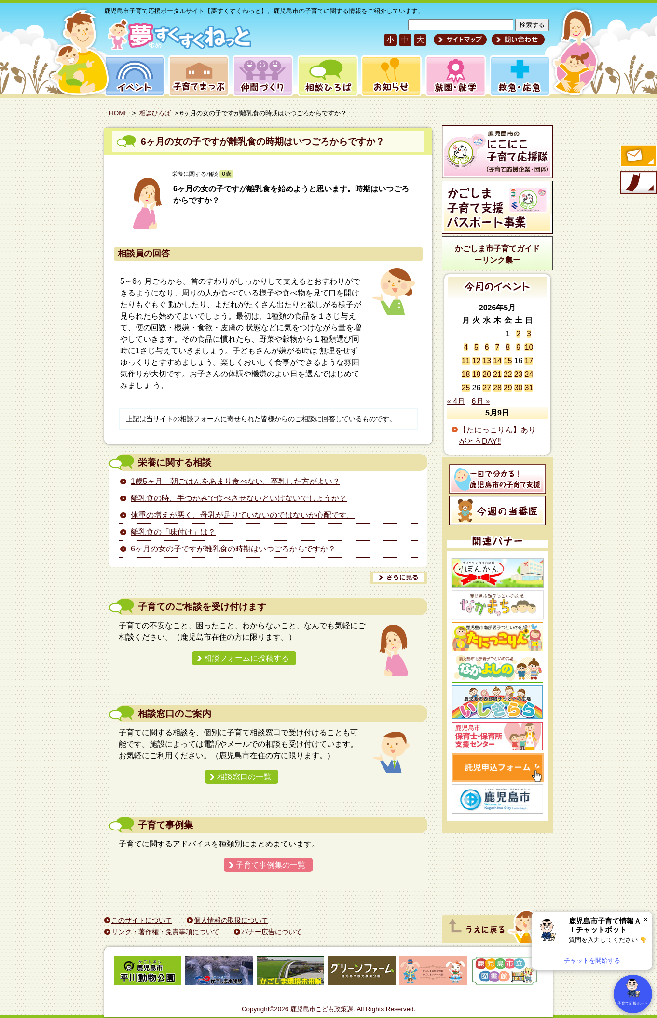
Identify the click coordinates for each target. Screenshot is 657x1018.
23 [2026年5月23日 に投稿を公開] (518, 374)
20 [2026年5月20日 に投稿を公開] (486, 374)
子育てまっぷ (197, 76)
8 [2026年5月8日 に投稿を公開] (508, 347)
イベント (133, 76)
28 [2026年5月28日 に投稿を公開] (497, 388)
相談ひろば (327, 76)
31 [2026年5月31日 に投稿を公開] (528, 388)
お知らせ (389, 76)
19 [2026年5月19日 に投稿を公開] (476, 374)
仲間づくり (263, 76)
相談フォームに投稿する (246, 658)
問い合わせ (517, 39)
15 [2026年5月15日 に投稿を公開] (508, 361)
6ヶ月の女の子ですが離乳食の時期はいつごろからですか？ (262, 141)
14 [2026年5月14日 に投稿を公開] (497, 361)
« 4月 (456, 401)
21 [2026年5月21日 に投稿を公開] (497, 374)
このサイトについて (141, 920)
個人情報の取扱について (231, 920)
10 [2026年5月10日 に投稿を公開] (528, 347)
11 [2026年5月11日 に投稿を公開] (466, 361)
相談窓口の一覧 (244, 777)
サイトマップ (460, 39)
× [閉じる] (645, 919)
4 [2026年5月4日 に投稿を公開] (466, 347)
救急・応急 (519, 76)
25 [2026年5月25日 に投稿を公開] (466, 388)
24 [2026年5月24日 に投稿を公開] (528, 374)
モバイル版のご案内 (637, 183)
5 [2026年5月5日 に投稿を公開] (476, 347)
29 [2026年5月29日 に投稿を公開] (508, 388)
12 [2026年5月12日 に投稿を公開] (476, 361)
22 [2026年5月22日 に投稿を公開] (508, 374)
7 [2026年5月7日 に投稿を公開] (497, 347)
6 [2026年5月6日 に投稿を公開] (487, 347)
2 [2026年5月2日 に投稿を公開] (518, 334)
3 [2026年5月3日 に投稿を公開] (529, 334)
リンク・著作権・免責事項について (165, 932)
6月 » (481, 401)
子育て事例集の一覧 (270, 865)
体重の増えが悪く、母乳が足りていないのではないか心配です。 (243, 515)
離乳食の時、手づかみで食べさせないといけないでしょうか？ (239, 498)
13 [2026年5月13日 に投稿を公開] (486, 361)
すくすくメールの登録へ (637, 157)
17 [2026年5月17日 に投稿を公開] (528, 361)
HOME (118, 113)
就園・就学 (452, 76)
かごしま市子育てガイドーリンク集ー (497, 254)
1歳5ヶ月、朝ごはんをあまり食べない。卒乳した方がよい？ (235, 481)
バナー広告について (271, 932)
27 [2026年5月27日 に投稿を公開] (486, 388)
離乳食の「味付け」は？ (173, 532)
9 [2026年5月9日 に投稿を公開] (518, 347)
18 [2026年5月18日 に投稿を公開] (466, 374)
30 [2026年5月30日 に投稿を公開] (518, 388)
